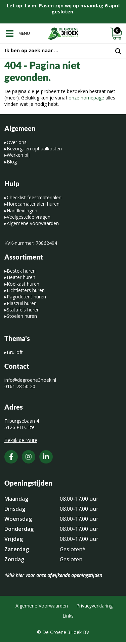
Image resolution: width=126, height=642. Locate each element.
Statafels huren (23, 309)
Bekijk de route (20, 440)
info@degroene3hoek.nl (30, 380)
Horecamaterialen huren (33, 204)
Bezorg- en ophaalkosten (34, 148)
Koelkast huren (23, 284)
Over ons (17, 142)
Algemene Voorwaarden (41, 605)
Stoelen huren (22, 316)
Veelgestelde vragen (28, 217)
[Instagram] (28, 456)
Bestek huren (21, 271)
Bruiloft (15, 352)
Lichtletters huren (26, 290)
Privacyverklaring (94, 605)
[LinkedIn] (46, 456)
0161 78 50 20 (19, 386)
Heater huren (21, 277)
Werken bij (18, 155)
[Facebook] (11, 456)
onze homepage (86, 97)
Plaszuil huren (22, 303)
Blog (12, 161)
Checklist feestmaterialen (34, 197)
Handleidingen (22, 210)
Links (68, 616)
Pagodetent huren (26, 296)
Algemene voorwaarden (33, 223)
